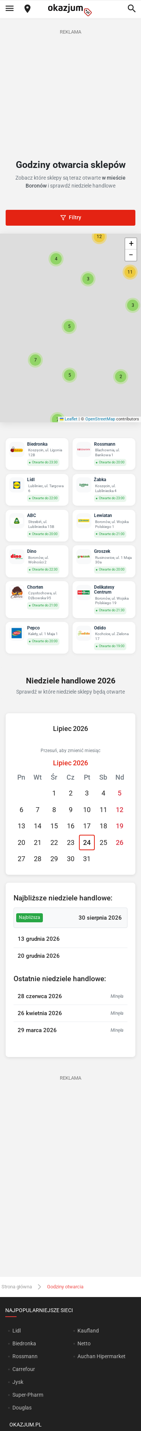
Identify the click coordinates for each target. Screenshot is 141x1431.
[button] (69, 326)
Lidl (16, 1331)
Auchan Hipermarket (101, 1356)
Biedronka (24, 1343)
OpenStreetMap (100, 419)
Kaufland (88, 1331)
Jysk (17, 1382)
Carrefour (23, 1369)
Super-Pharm (27, 1395)
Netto (84, 1343)
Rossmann (25, 1356)
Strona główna (17, 1286)
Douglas (22, 1408)
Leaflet (69, 419)
